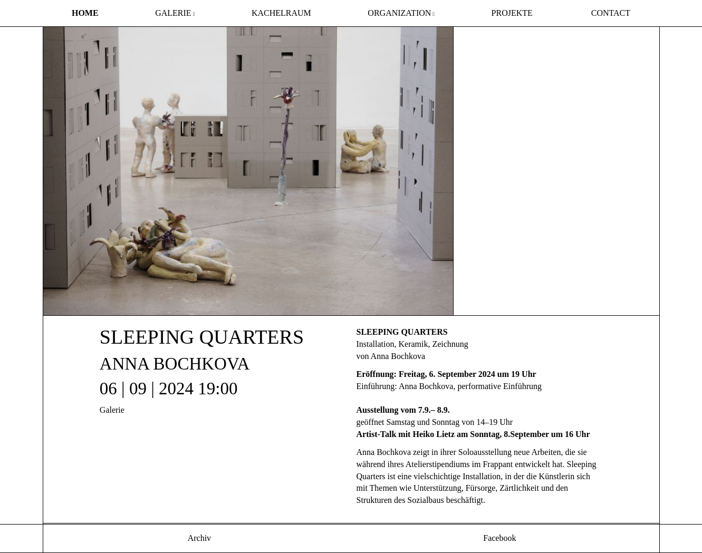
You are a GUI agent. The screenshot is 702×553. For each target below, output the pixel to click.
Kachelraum (281, 12)
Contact (610, 12)
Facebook (498, 537)
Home (85, 12)
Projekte (512, 12)
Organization (399, 12)
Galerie (173, 12)
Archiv (198, 537)
